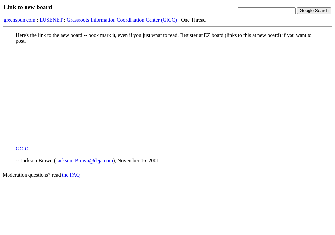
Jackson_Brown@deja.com (84, 160)
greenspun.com (19, 20)
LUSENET (51, 20)
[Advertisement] (167, 95)
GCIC (22, 148)
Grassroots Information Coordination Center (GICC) (122, 20)
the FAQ (71, 175)
